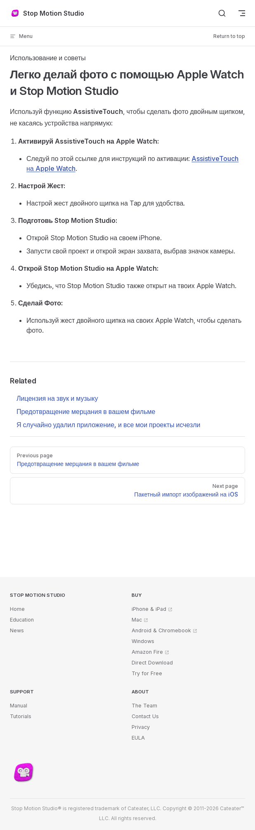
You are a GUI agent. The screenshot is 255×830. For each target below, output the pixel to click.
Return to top (229, 36)
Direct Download (152, 663)
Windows (143, 641)
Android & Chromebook (161, 630)
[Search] (222, 13)
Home (17, 609)
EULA (138, 738)
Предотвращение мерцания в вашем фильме (86, 411)
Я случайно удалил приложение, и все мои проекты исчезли (109, 425)
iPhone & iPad (149, 609)
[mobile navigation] (242, 13)
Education (22, 620)
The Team (144, 705)
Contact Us (145, 716)
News (17, 630)
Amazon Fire (147, 652)
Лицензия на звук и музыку (57, 398)
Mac (137, 620)
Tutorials (20, 716)
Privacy (141, 727)
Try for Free (147, 673)
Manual (18, 705)
